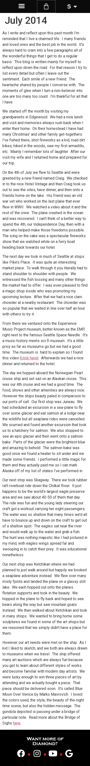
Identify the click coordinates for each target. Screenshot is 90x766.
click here (29, 358)
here (16, 723)
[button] (22, 6)
